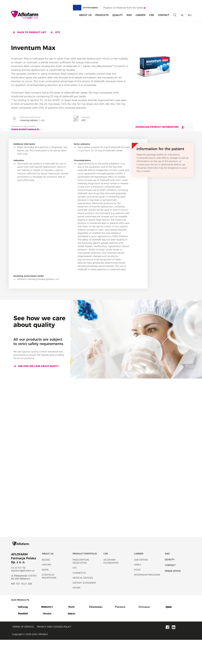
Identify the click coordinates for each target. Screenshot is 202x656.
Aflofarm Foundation (110, 577)
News (45, 586)
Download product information (160, 127)
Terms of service (23, 643)
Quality (117, 16)
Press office (173, 587)
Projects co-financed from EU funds (124, 9)
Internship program (147, 590)
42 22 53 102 (18, 583)
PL (182, 16)
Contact (163, 16)
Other (76, 603)
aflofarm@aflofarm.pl (22, 586)
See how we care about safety (36, 366)
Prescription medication (81, 577)
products (102, 16)
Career (141, 16)
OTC (55, 32)
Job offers (141, 575)
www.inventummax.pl (25, 129)
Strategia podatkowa (49, 592)
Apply (137, 580)
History (46, 580)
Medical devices (83, 594)
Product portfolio (85, 569)
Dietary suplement (84, 598)
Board (46, 575)
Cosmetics (79, 589)
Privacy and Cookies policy (54, 643)
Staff (137, 586)
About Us (85, 16)
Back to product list (29, 32)
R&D (129, 16)
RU (189, 16)
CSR (151, 16)
